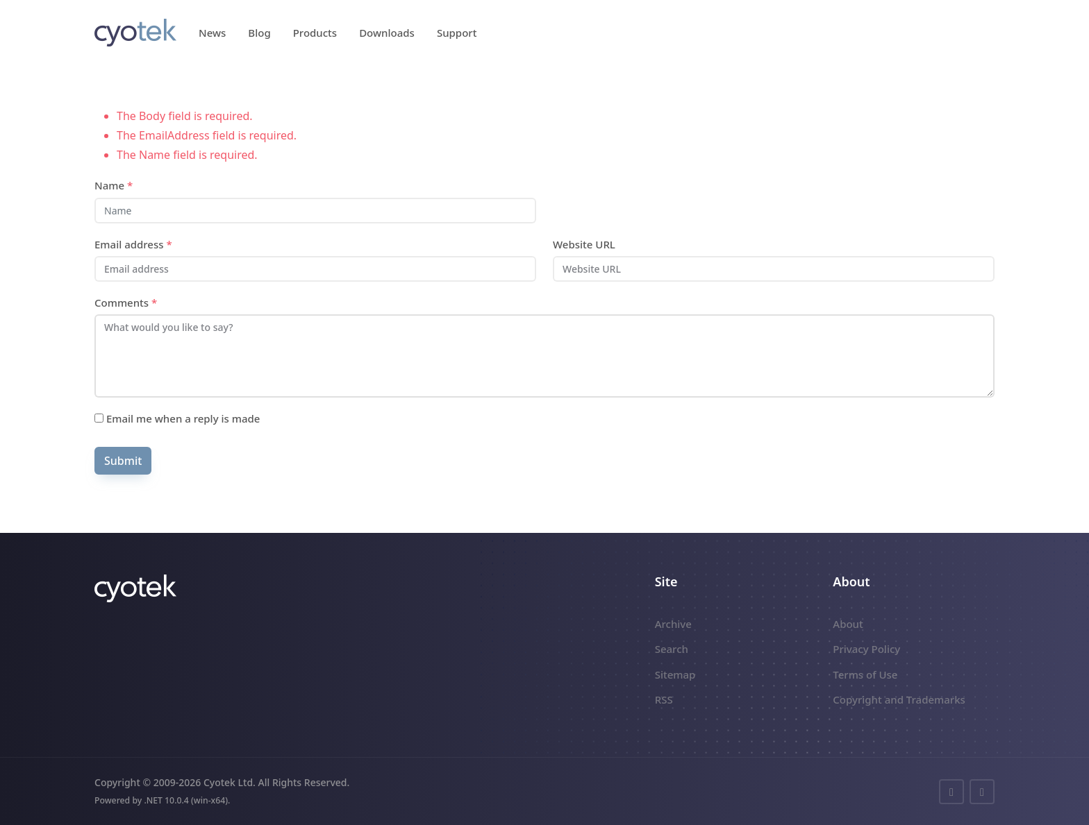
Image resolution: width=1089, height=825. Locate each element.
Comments (125, 302)
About (848, 624)
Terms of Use (865, 674)
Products (315, 33)
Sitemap (675, 674)
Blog (259, 33)
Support (457, 33)
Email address (133, 244)
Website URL (584, 244)
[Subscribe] (98, 418)
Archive (673, 624)
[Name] (315, 210)
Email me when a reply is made (177, 418)
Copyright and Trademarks (899, 699)
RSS (664, 699)
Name (113, 185)
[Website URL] (774, 269)
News (212, 33)
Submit (123, 460)
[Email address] (315, 269)
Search (671, 649)
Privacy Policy (866, 649)
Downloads (387, 33)
